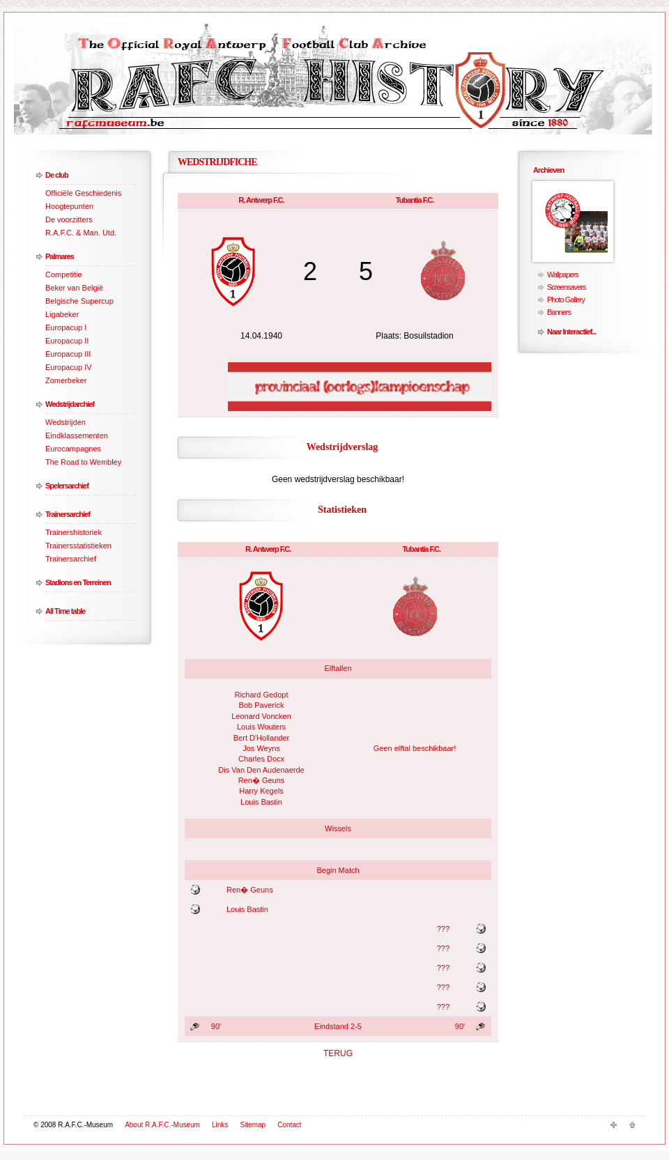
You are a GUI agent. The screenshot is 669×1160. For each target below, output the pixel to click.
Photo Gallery (566, 299)
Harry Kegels (261, 791)
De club (56, 175)
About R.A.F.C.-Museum (162, 1125)
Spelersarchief (67, 485)
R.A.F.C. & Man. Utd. (80, 233)
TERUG (338, 1053)
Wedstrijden (65, 422)
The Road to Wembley (83, 462)
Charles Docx (261, 759)
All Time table (65, 611)
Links (220, 1125)
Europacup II (67, 341)
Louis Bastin (261, 802)
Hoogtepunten (69, 206)
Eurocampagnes (73, 448)
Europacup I (65, 327)
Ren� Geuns (261, 780)
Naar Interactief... (571, 331)
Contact (289, 1125)
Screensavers (566, 287)
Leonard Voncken (261, 716)
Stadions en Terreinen (78, 582)
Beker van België (74, 288)
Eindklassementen (76, 435)
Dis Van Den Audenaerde (261, 770)
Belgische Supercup (79, 301)
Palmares (59, 256)
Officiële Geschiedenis (83, 193)
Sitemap (253, 1125)
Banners (559, 312)
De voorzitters (69, 219)
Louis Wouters (261, 726)
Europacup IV (68, 367)
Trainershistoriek (73, 532)
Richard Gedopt (261, 694)
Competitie (63, 274)
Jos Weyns (261, 748)
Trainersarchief (67, 514)
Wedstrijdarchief (69, 404)
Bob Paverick (261, 705)
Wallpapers (562, 274)
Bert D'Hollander (261, 738)
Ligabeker (62, 314)
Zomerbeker (65, 380)
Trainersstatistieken (78, 545)
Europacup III (68, 354)
